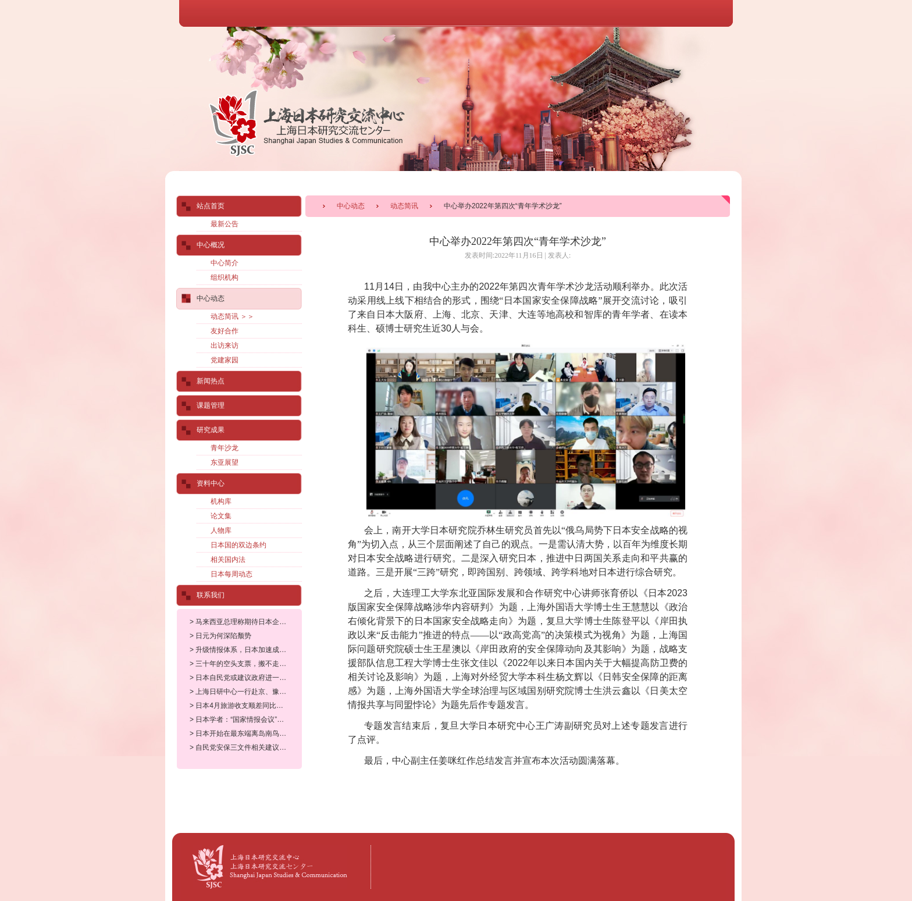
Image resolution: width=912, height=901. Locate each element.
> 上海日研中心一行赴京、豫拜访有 (245, 692)
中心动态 (351, 206)
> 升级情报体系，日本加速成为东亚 (245, 650)
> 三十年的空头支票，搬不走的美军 (245, 664)
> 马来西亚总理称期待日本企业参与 (245, 622)
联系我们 (211, 595)
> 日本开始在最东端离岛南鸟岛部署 (245, 733)
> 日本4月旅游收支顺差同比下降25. (245, 705)
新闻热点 (211, 381)
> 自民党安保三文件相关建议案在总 (245, 747)
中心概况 (211, 245)
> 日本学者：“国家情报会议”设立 (240, 719)
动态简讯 (404, 206)
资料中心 (211, 483)
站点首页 (211, 206)
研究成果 (211, 430)
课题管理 (211, 405)
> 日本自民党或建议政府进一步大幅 (245, 678)
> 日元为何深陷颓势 (220, 636)
